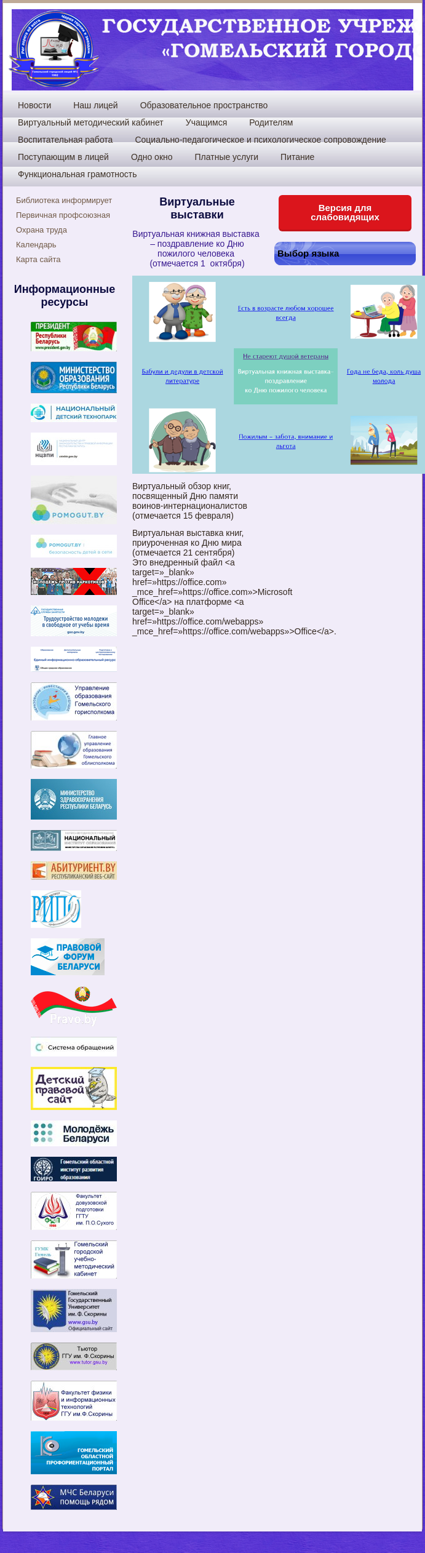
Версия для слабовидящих (345, 212)
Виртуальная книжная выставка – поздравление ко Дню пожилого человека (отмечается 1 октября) (196, 248)
